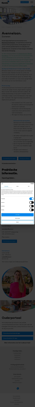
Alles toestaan (17, 214)
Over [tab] (28, 186)
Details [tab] (18, 186)
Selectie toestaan (17, 218)
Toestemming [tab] (6, 186)
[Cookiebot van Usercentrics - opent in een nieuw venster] (27, 183)
